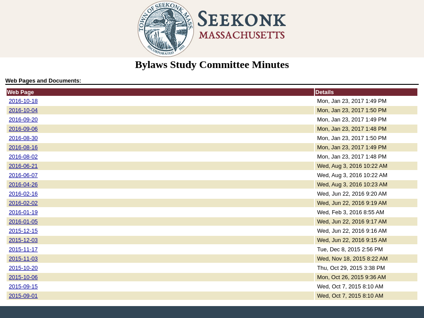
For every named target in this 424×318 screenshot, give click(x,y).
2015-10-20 (23, 268)
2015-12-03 (23, 240)
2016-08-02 (23, 156)
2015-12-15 (23, 230)
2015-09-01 (23, 295)
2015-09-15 (23, 286)
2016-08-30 (23, 138)
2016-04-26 (23, 184)
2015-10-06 (23, 277)
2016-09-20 (23, 119)
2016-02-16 (23, 193)
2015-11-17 (23, 249)
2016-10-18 (23, 101)
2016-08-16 (23, 147)
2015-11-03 (23, 258)
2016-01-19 (23, 212)
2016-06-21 (23, 166)
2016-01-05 (23, 221)
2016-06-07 (23, 175)
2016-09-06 (23, 128)
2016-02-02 (23, 203)
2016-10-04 (23, 110)
